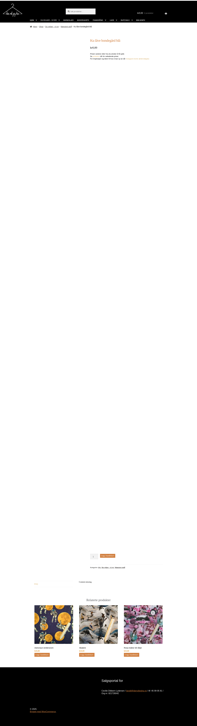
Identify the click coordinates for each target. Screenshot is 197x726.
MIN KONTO (140, 20)
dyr (99, 567)
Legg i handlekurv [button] (42, 655)
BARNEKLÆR (68, 20)
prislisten (96, 56)
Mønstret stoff (66, 27)
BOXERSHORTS (83, 20)
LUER (112, 20)
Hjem (35, 27)
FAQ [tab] (36, 584)
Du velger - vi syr (52, 27)
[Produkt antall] (94, 556)
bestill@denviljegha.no (136, 691)
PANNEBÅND (98, 20)
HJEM (32, 20)
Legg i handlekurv (107, 556)
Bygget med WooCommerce (43, 712)
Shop (41, 27)
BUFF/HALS (125, 20)
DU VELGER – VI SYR (48, 20)
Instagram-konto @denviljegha (137, 59)
